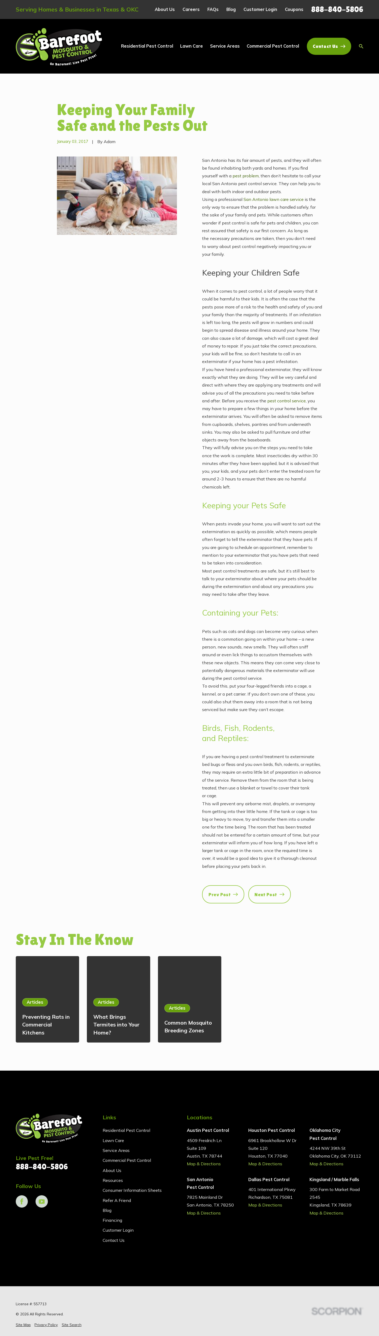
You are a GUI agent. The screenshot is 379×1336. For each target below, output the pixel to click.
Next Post (269, 894)
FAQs (213, 9)
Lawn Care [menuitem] (191, 46)
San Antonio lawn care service (273, 199)
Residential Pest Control (126, 1130)
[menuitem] (23, 1325)
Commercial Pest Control (127, 1160)
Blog (231, 9)
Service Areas (116, 1150)
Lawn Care (113, 1140)
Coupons (294, 9)
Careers (191, 9)
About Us (165, 9)
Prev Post (223, 894)
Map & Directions (204, 1163)
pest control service (286, 400)
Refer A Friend (117, 1200)
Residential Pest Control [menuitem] (147, 46)
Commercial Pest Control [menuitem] (273, 46)
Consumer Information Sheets (132, 1190)
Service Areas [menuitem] (225, 46)
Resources (113, 1180)
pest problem (246, 175)
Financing (112, 1220)
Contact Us (329, 46)
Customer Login (260, 9)
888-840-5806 (337, 9)
